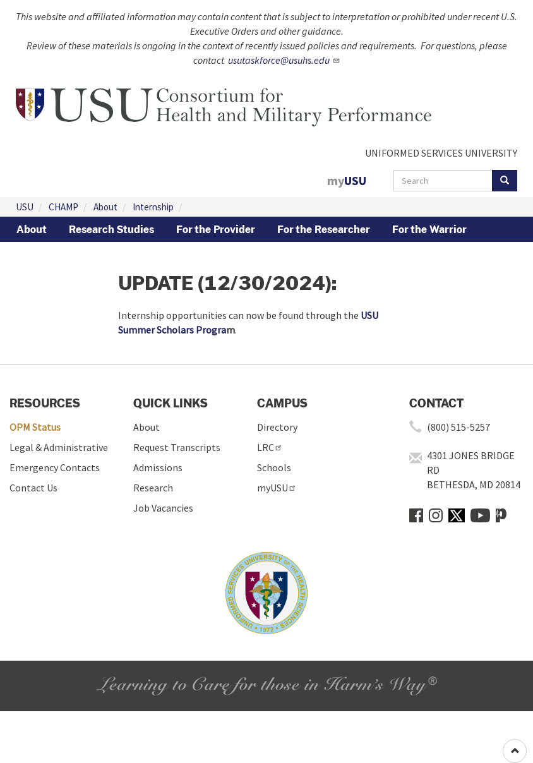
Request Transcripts (176, 447)
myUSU (277, 487)
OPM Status (35, 427)
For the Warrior (429, 229)
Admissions (158, 467)
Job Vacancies (163, 508)
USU (24, 207)
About (105, 207)
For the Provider (215, 229)
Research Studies (111, 229)
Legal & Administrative (58, 447)
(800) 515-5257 (458, 427)
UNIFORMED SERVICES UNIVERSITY (441, 153)
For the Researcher (323, 229)
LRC (270, 447)
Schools (274, 467)
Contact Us (33, 487)
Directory (277, 427)
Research (153, 487)
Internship (153, 207)
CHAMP (63, 207)
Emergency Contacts (54, 467)
